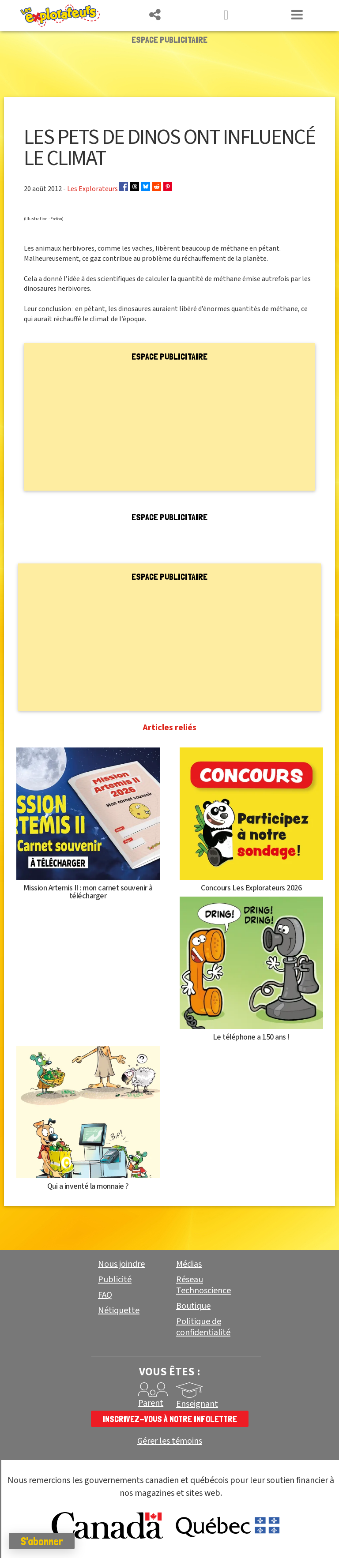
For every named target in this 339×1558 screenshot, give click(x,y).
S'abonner (41, 1541)
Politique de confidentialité (203, 1327)
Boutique (193, 1306)
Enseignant (197, 1404)
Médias (189, 1264)
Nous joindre (121, 1264)
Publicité (115, 1279)
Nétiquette (118, 1310)
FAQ (105, 1295)
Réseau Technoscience (203, 1285)
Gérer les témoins (169, 1441)
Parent (150, 1403)
